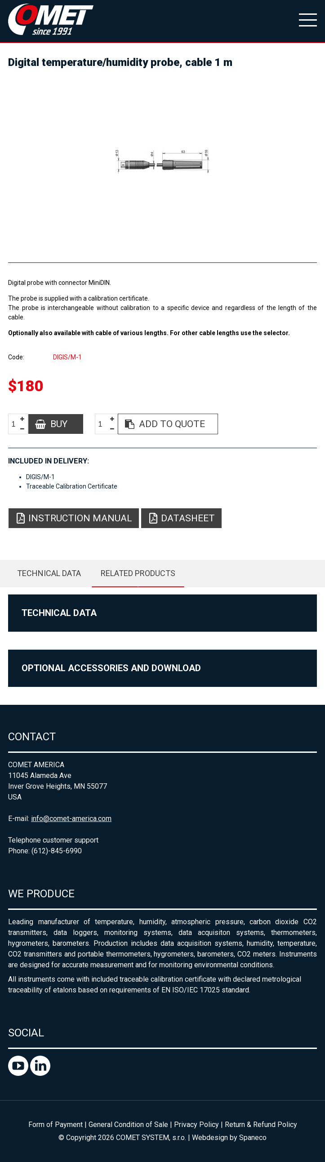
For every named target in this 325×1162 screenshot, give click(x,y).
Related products (138, 573)
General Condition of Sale (128, 1124)
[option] (162, 161)
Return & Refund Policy (261, 1124)
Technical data (49, 573)
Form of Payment (55, 1124)
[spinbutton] (16, 424)
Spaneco (253, 1137)
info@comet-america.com (71, 818)
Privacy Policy (196, 1124)
